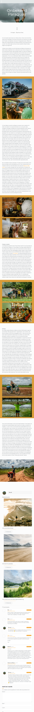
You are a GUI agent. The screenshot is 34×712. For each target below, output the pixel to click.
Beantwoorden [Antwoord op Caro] (29, 635)
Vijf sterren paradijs (7, 563)
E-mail (3, 707)
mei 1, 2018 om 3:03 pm (11, 628)
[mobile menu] (32, 2)
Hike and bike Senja (7, 528)
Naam (3, 703)
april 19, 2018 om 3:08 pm (11, 636)
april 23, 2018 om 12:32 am (11, 647)
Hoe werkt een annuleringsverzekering (13, 599)
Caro (8, 635)
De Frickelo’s (15, 253)
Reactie (3, 691)
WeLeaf (10, 492)
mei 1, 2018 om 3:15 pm (11, 673)
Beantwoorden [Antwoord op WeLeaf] (29, 627)
